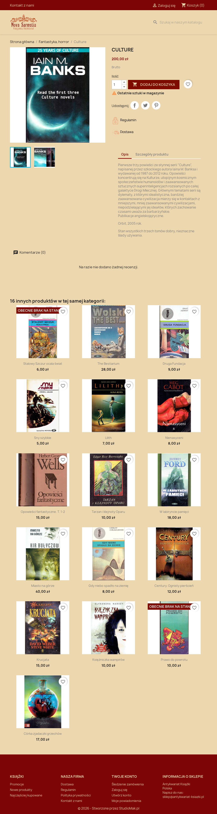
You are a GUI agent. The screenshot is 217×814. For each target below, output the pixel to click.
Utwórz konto (121, 795)
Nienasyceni (174, 438)
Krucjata (43, 660)
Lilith (108, 438)
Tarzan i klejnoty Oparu (108, 512)
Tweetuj (145, 105)
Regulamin (68, 790)
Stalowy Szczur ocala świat (42, 364)
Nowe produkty (21, 790)
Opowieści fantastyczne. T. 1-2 (43, 512)
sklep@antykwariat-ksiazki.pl (183, 797)
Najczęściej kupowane (26, 795)
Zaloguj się (119, 790)
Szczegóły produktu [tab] (151, 154)
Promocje (17, 784)
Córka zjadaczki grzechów (43, 734)
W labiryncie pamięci (174, 512)
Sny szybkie (42, 438)
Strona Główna (63, 22)
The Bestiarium (108, 364)
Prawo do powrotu (174, 660)
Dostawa (90, 22)
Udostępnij (134, 105)
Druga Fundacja (174, 364)
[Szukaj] (179, 22)
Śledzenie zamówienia (128, 784)
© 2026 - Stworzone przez (98, 808)
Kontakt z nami (22, 5)
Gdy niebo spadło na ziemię (108, 586)
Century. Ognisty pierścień (174, 586)
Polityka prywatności (76, 795)
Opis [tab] (124, 154)
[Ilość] (117, 84)
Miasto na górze (42, 586)
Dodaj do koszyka (153, 84)
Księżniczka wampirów (108, 660)
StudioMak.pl (129, 808)
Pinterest (156, 105)
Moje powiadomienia (126, 801)
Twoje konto (124, 776)
